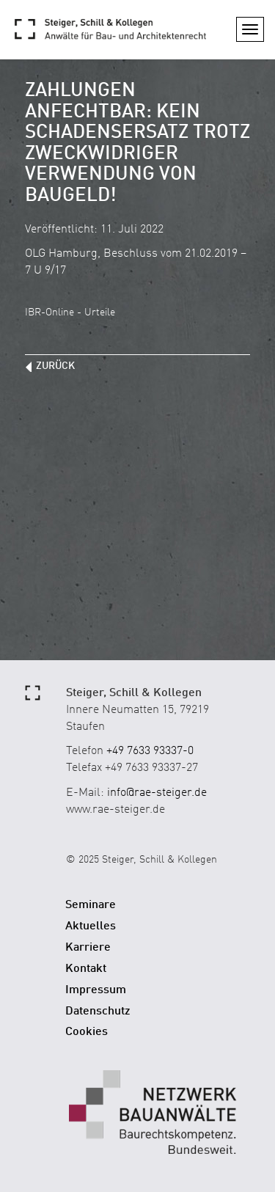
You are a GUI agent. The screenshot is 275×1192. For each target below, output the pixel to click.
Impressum (95, 990)
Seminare (90, 905)
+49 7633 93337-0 (150, 751)
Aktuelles (90, 926)
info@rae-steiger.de (157, 793)
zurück (55, 366)
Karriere (88, 948)
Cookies (86, 1032)
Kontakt (85, 969)
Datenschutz (98, 1011)
